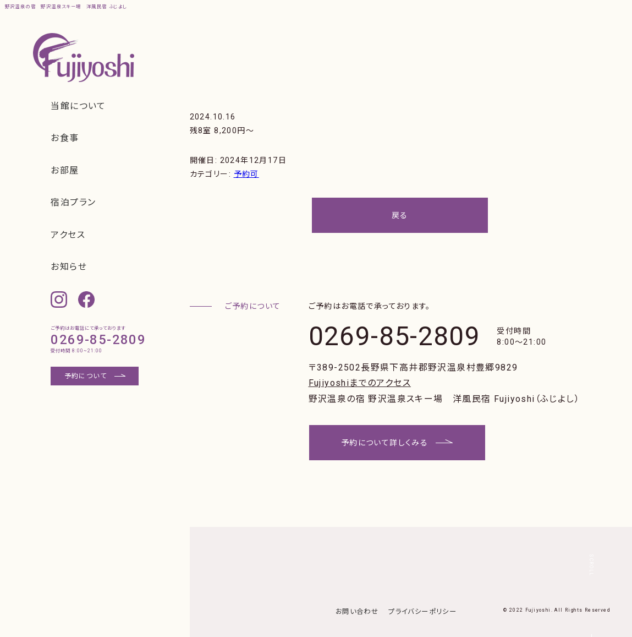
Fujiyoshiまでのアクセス (360, 383)
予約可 (246, 174)
